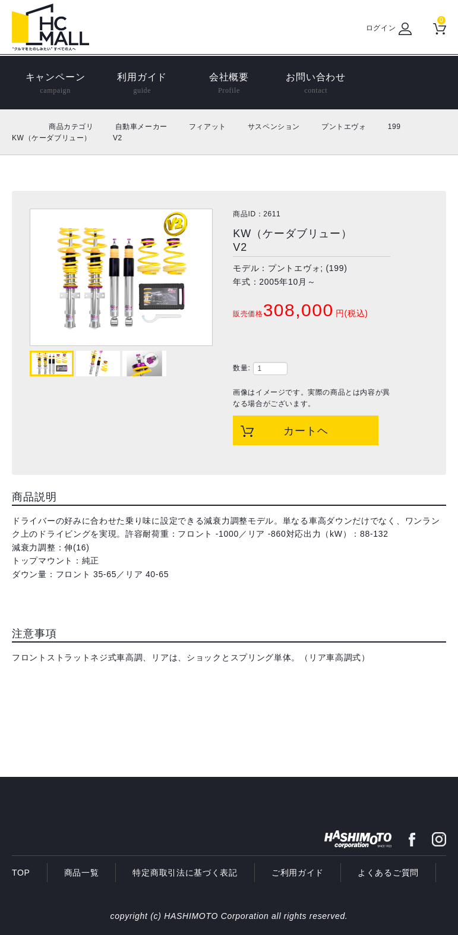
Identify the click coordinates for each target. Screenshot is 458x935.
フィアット (207, 126)
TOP (21, 872)
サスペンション (274, 126)
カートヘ (306, 431)
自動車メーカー (141, 126)
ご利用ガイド (297, 872)
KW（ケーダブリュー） (51, 138)
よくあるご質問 (388, 872)
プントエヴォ (344, 126)
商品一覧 (81, 872)
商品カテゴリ (71, 126)
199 (394, 126)
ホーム (25, 126)
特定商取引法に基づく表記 (184, 872)
